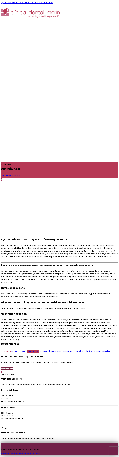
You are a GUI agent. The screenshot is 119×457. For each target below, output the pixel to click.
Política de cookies (33, 454)
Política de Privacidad (18, 454)
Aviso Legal (5, 454)
